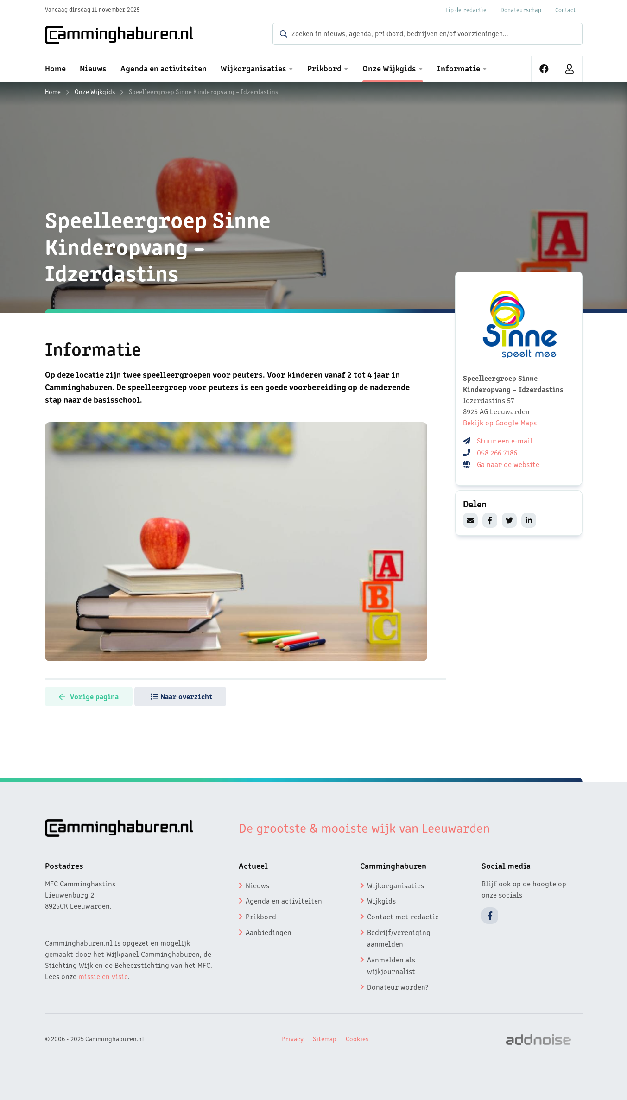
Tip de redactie (466, 9)
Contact (565, 9)
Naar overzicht (181, 696)
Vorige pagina (89, 696)
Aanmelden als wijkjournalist (391, 965)
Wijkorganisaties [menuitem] (253, 68)
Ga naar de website (509, 463)
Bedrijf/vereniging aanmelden (399, 937)
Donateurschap (520, 9)
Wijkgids (381, 900)
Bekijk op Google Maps (500, 422)
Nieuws (257, 885)
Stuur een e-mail (505, 440)
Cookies (357, 1038)
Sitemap (324, 1038)
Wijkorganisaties (395, 885)
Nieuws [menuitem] (93, 68)
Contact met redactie (403, 916)
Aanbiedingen (268, 931)
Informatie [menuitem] (458, 68)
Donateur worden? (398, 986)
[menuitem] (544, 69)
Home (53, 91)
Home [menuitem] (55, 68)
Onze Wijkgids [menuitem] (389, 68)
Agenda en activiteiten (284, 900)
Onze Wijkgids (95, 91)
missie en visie (103, 975)
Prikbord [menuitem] (324, 68)
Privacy (292, 1038)
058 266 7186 (497, 452)
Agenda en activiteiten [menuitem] (163, 68)
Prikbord (261, 916)
